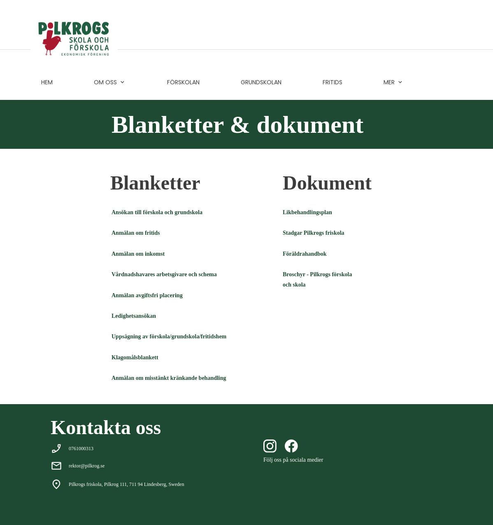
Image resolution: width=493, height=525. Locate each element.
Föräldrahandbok (305, 254)
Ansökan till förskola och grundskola (157, 212)
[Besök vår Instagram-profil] (270, 446)
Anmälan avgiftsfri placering (147, 295)
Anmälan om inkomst (138, 254)
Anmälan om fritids (136, 233)
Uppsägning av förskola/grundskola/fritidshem (169, 336)
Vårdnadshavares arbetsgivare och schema (164, 274)
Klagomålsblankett (135, 357)
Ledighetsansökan (134, 316)
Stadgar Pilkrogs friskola (313, 233)
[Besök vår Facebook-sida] (291, 446)
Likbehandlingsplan (307, 212)
